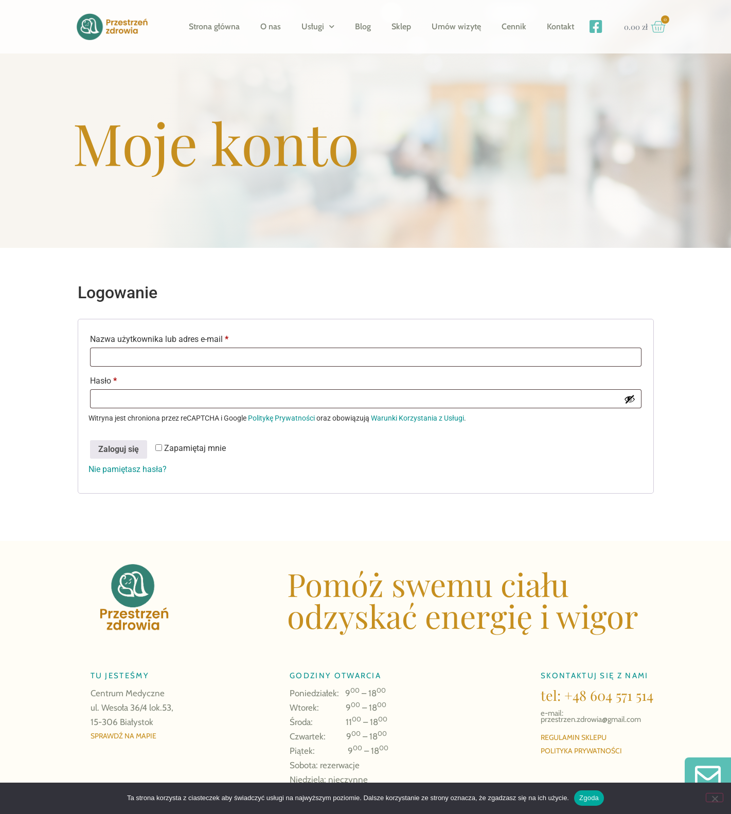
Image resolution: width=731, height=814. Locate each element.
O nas (270, 26)
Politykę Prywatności (281, 418)
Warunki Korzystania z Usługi (417, 418)
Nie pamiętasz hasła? (127, 469)
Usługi (317, 26)
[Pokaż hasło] (629, 399)
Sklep (401, 26)
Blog (363, 26)
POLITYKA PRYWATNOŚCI (581, 750)
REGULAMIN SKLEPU (574, 737)
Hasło (123, 379)
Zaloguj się (118, 449)
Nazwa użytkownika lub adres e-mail (179, 337)
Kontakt (560, 26)
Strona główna (214, 26)
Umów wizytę (456, 26)
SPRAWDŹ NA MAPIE (123, 735)
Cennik (514, 26)
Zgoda (589, 798)
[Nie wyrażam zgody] (714, 797)
